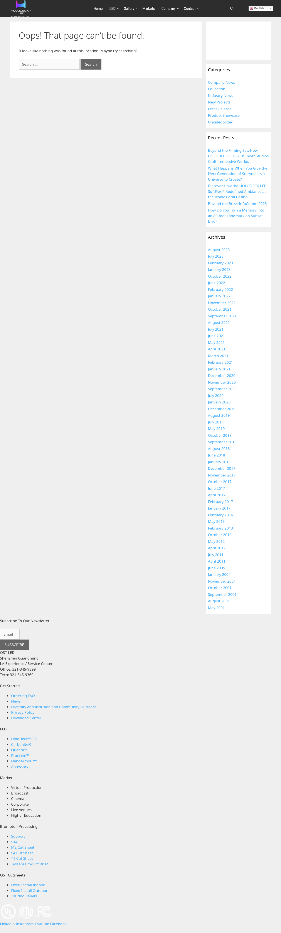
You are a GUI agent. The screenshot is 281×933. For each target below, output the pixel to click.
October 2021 (220, 309)
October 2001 (220, 587)
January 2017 (219, 508)
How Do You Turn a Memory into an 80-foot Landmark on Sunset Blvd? (236, 216)
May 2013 (216, 521)
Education (216, 88)
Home (98, 9)
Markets (148, 9)
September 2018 (222, 441)
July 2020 (216, 395)
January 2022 (219, 295)
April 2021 (216, 349)
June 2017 (216, 488)
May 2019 (216, 428)
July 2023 (216, 256)
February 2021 (220, 362)
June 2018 (216, 455)
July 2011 (216, 554)
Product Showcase (224, 115)
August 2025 (219, 249)
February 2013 (220, 528)
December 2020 (222, 375)
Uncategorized (221, 122)
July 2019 (216, 422)
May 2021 (216, 342)
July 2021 (216, 329)
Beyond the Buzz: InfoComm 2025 (237, 203)
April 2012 (216, 547)
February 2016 (220, 514)
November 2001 (222, 581)
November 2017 (222, 475)
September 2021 (222, 315)
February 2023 (220, 262)
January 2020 (219, 402)
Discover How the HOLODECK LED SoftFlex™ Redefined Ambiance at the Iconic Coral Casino (237, 191)
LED (115, 8)
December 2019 (222, 408)
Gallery (131, 8)
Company (171, 8)
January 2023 (219, 269)
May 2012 (216, 541)
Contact (192, 8)
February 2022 (220, 289)
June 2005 (216, 567)
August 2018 (219, 448)
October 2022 (220, 276)
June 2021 (216, 335)
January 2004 (219, 574)
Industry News (220, 95)
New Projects (219, 102)
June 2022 (216, 282)
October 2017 (220, 481)
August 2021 (219, 322)
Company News (221, 82)
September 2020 (222, 388)
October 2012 (220, 534)
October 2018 (220, 435)
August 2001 (219, 600)
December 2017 (222, 468)
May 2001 (216, 607)
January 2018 (219, 461)
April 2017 (216, 494)
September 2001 (222, 594)
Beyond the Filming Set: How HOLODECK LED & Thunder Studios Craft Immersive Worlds (238, 156)
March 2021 (218, 355)
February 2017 (220, 501)
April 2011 (216, 561)
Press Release (220, 108)
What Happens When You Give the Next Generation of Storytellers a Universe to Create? (238, 174)
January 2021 (219, 369)
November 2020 (222, 382)
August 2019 (219, 415)
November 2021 (222, 302)
